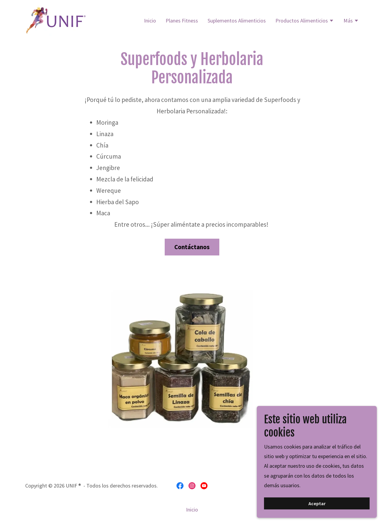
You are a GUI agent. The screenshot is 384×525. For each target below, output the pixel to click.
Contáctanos (192, 247)
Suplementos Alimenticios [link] (237, 20)
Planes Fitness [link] (182, 20)
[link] (56, 19)
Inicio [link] (150, 20)
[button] (304, 21)
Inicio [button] (192, 509)
